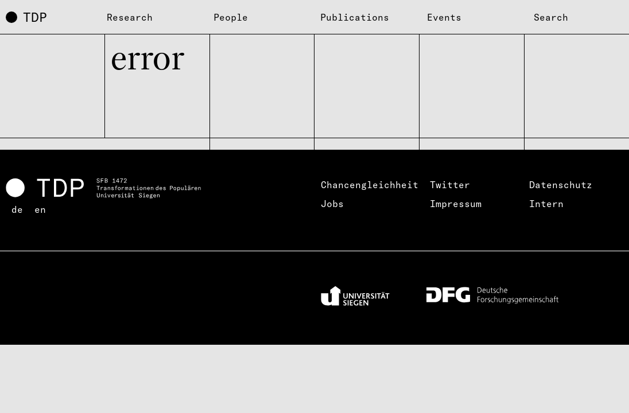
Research (130, 17)
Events (444, 17)
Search (551, 17)
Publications (354, 17)
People (230, 17)
